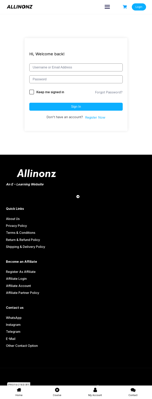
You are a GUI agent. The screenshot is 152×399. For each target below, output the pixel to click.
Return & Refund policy (23, 240)
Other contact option (22, 346)
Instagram (13, 325)
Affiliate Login (16, 279)
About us (13, 219)
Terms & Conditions (20, 233)
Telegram (13, 332)
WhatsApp (14, 318)
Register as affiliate (21, 272)
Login (139, 6)
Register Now (95, 117)
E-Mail (10, 339)
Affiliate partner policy (22, 293)
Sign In (76, 106)
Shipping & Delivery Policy (25, 247)
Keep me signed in (50, 92)
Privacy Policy (16, 226)
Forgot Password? (109, 92)
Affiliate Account (18, 286)
